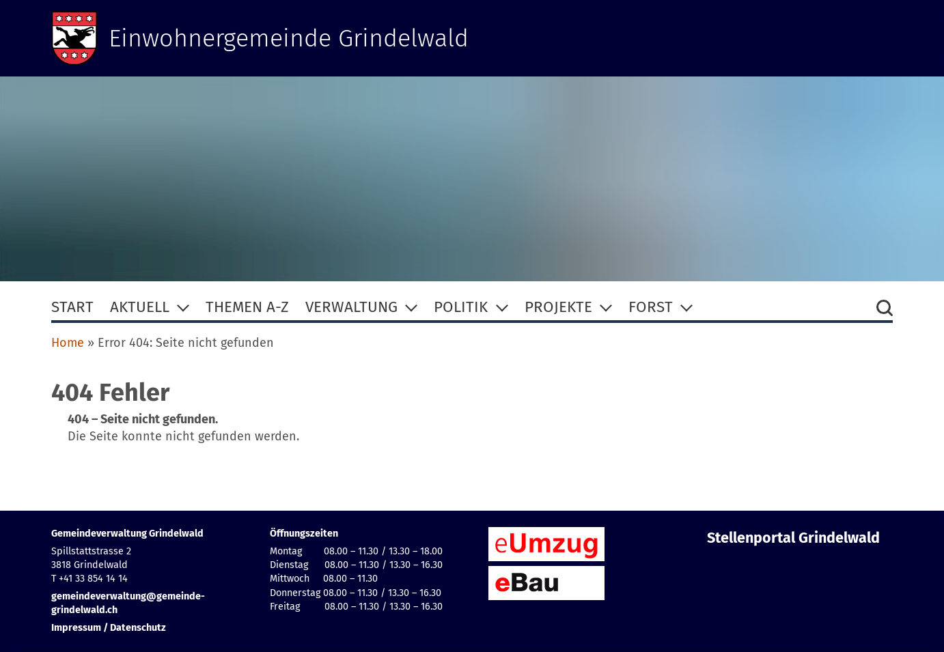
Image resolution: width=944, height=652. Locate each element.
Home (67, 342)
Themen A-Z (247, 307)
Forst (650, 307)
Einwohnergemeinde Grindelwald (289, 38)
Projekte (558, 307)
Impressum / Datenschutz (108, 628)
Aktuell (139, 307)
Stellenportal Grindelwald (793, 538)
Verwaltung (351, 307)
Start (72, 307)
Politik (461, 307)
